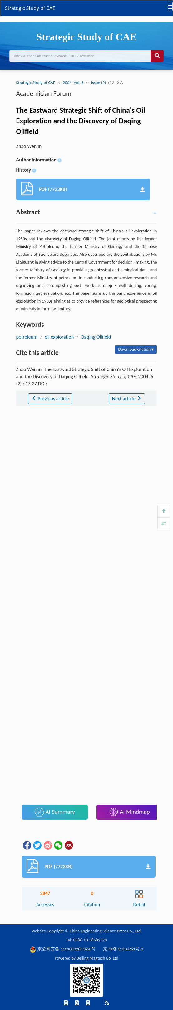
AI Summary (55, 812)
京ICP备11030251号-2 (123, 949)
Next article (126, 399)
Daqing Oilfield (96, 337)
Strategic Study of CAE (30, 8)
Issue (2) (99, 82)
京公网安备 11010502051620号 (63, 949)
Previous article (50, 399)
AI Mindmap (129, 812)
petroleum (26, 337)
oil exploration (59, 337)
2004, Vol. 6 (73, 82)
